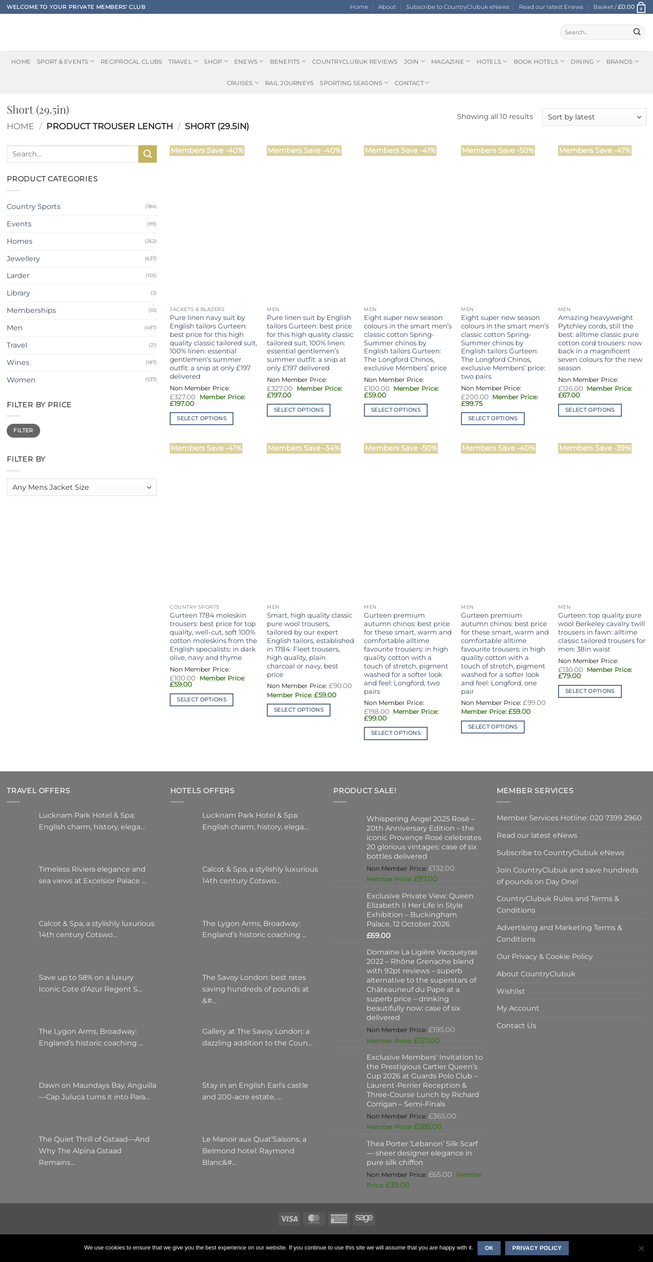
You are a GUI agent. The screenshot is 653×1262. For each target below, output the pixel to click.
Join (414, 61)
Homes (20, 241)
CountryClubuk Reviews (354, 61)
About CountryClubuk (536, 973)
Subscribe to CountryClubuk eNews (457, 6)
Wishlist (511, 991)
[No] (641, 1251)
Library (18, 292)
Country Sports (34, 206)
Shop (216, 61)
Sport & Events (65, 61)
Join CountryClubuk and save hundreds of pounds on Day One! (567, 875)
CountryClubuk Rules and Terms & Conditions (558, 904)
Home (359, 6)
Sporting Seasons (354, 82)
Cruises (243, 82)
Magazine (450, 61)
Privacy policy (537, 1248)
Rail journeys (289, 82)
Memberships (31, 310)
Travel (183, 61)
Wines (18, 362)
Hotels (492, 61)
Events (19, 223)
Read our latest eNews (537, 835)
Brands (622, 61)
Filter (23, 430)
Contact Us (516, 1025)
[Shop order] (594, 117)
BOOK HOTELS (539, 61)
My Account (518, 1008)
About (387, 6)
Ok (489, 1248)
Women (21, 379)
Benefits (288, 61)
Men (15, 327)
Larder (18, 275)
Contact (412, 82)
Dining (585, 61)
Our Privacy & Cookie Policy (545, 956)
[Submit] (637, 32)
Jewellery (23, 258)
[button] (619, 7)
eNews (249, 61)
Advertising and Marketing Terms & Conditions (559, 933)
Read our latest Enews (551, 6)
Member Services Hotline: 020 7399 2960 (569, 817)
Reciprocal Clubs (131, 61)
